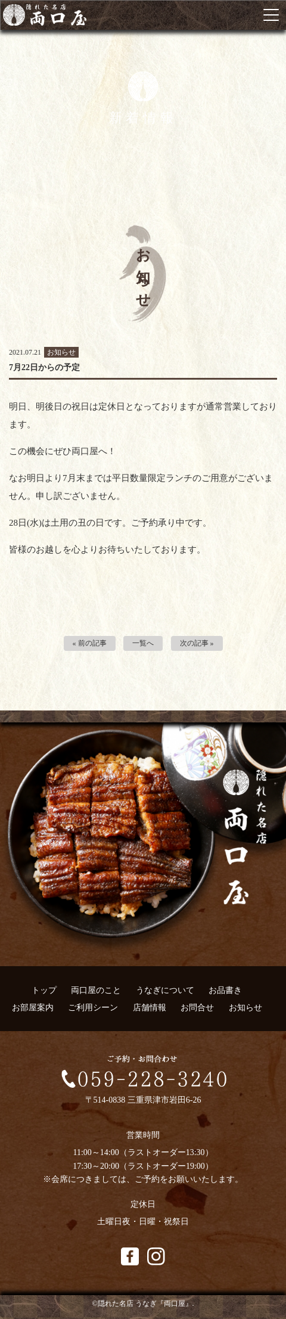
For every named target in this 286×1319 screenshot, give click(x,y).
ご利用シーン (93, 1007)
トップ (44, 990)
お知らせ (245, 1007)
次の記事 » (197, 643)
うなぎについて (165, 990)
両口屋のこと (96, 990)
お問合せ (197, 1007)
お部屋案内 (33, 1007)
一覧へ (143, 643)
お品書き (225, 990)
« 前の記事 (90, 643)
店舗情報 (149, 1007)
